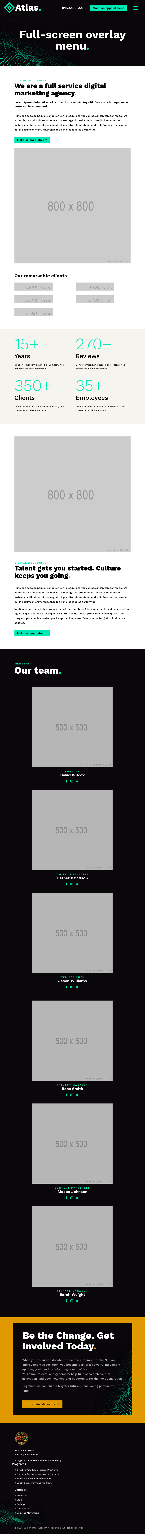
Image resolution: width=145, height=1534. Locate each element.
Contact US (23, 1508)
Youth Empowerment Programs (35, 1483)
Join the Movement (28, 1513)
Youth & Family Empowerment (34, 1478)
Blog (19, 1500)
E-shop (21, 1504)
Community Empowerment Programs (38, 1474)
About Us (22, 1495)
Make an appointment (108, 8)
